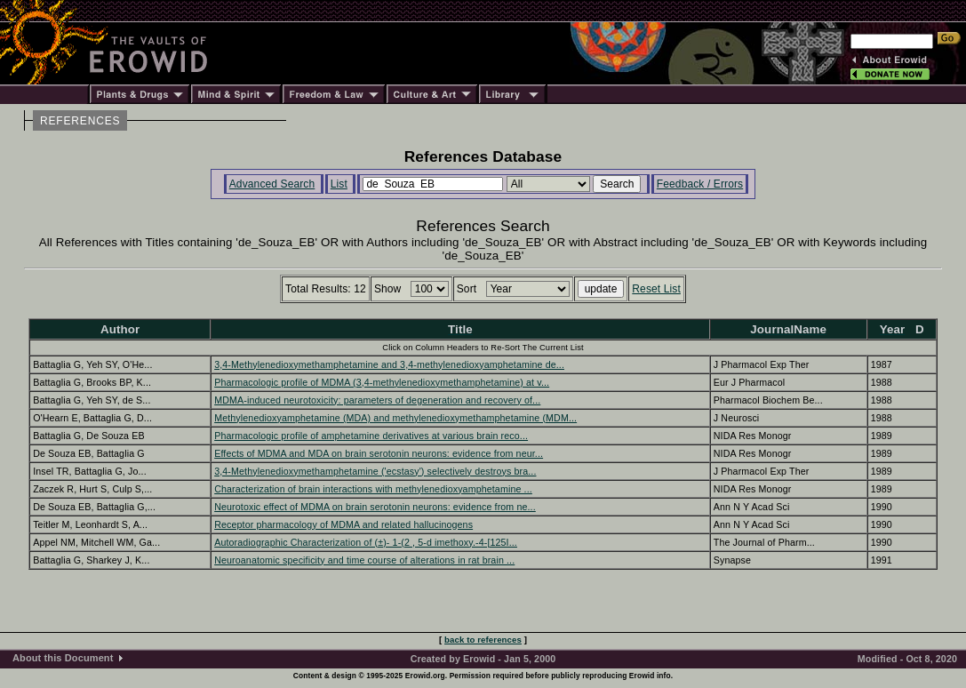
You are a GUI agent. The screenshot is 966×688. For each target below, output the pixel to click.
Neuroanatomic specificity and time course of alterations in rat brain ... (364, 560)
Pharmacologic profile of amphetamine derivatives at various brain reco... (371, 435)
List (339, 184)
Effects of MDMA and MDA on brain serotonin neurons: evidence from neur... (378, 453)
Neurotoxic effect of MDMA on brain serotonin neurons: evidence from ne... (375, 506)
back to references (483, 639)
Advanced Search (272, 184)
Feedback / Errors (700, 184)
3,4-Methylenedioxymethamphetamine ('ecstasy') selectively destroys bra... (375, 471)
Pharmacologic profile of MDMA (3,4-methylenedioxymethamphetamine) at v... (381, 382)
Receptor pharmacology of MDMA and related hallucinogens (343, 524)
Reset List (656, 289)
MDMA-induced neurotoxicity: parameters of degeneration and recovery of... (377, 400)
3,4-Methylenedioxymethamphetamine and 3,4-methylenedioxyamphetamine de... (389, 364)
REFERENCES (80, 121)
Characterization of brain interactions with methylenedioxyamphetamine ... (373, 489)
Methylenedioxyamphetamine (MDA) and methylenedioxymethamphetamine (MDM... (395, 417)
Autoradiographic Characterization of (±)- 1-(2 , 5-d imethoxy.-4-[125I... (365, 542)
